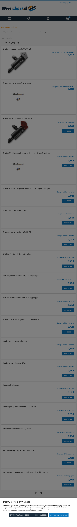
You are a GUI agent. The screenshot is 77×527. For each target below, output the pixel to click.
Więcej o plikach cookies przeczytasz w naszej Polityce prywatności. (22, 510)
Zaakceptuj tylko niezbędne (20, 515)
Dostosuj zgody (41, 515)
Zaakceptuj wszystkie (58, 515)
